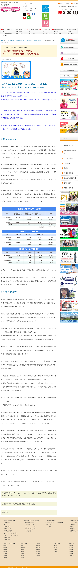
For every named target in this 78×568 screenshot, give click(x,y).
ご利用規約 (67, 181)
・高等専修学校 (7, 526)
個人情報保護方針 (70, 176)
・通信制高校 (6, 520)
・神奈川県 (22, 545)
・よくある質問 (73, 520)
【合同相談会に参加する (50, 518)
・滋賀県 (71, 549)
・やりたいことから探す (30, 524)
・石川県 (38, 547)
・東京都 (22, 543)
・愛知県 (54, 545)
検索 (76, 73)
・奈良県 (71, 551)
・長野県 (38, 553)
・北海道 (5, 543)
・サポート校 (6, 522)
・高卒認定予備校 (7, 528)
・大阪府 (71, 543)
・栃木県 (22, 553)
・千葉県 (22, 547)
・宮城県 (5, 553)
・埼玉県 (22, 549)
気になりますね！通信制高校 (34, 38)
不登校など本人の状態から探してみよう (20, 29)
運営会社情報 (68, 171)
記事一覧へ (5, 510)
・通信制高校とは (73, 518)
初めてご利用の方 (64, 3)
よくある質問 (68, 156)
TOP (2, 38)
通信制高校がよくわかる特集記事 (15, 38)
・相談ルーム (47, 522)
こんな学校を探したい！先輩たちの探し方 (46, 29)
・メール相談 (47, 524)
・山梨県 (38, 551)
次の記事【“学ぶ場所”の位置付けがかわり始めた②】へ (19, 501)
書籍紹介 (67, 166)
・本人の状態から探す (29, 522)
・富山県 (38, 545)
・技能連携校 (6, 524)
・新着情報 (72, 526)
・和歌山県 (71, 553)
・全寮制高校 (6, 537)
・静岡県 (54, 543)
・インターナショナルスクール (11, 532)
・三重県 (54, 549)
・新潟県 (38, 543)
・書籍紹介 (72, 524)
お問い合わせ (68, 185)
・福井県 (38, 549)
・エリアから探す (28, 528)
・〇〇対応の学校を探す (30, 526)
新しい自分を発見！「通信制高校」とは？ (7, 29)
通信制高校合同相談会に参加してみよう (58, 29)
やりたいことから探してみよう (33, 29)
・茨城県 (22, 551)
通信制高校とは (69, 143)
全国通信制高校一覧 (70, 149)
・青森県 (5, 545)
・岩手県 (5, 549)
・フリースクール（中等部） (10, 530)
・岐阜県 (54, 547)
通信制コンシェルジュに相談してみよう (71, 29)
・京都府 (71, 545)
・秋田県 (5, 547)
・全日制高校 (6, 534)
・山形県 (5, 551)
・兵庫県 (71, 547)
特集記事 (67, 161)
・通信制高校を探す (29, 520)
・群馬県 (22, 555)
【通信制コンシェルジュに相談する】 (53, 520)
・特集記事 (72, 522)
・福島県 (5, 555)
